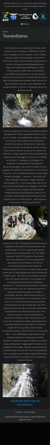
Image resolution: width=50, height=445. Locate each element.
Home (5, 31)
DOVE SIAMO (30, 412)
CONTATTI (19, 412)
